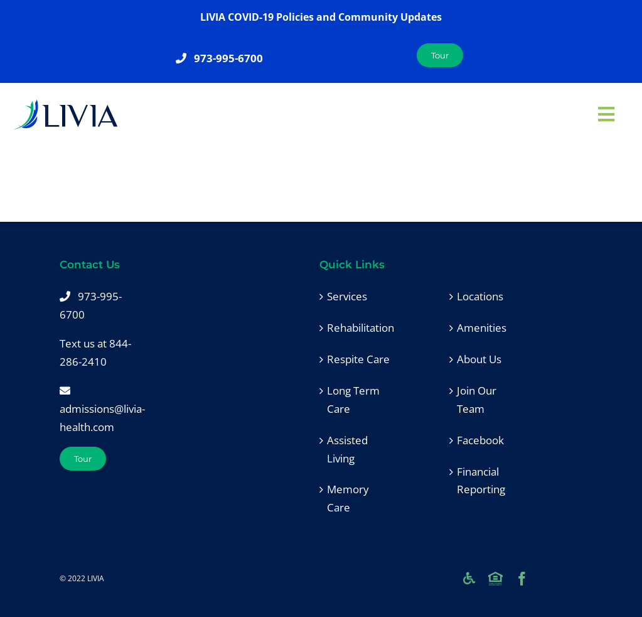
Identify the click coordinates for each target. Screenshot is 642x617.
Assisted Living (347, 449)
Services (347, 296)
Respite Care (358, 359)
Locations (480, 296)
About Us (479, 359)
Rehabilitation (360, 327)
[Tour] (83, 459)
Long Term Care (353, 399)
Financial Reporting (481, 480)
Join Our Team (476, 399)
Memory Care (348, 498)
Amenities (481, 327)
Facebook (480, 440)
